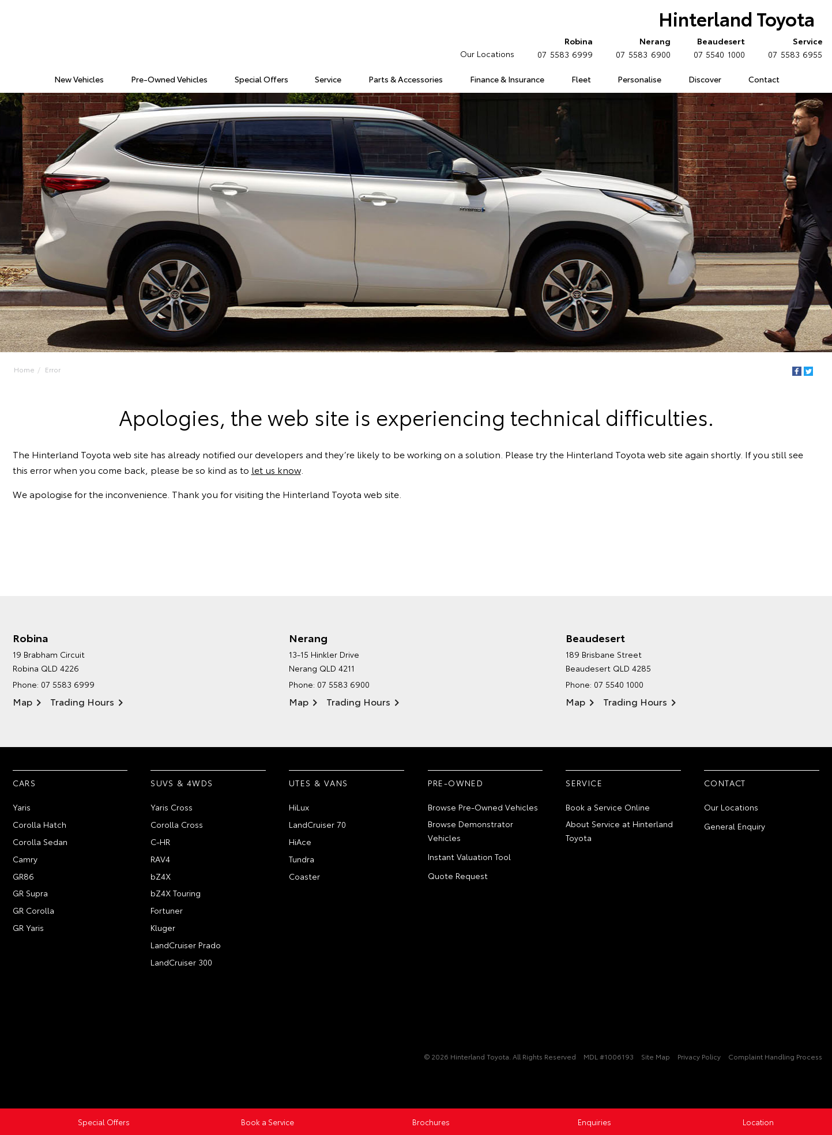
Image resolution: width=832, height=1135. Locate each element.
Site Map (655, 1056)
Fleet (581, 79)
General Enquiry (734, 826)
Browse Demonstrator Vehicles (470, 830)
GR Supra (30, 893)
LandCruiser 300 (181, 962)
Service (328, 79)
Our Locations (487, 53)
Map (22, 701)
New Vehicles (79, 79)
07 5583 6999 (562, 47)
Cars (24, 783)
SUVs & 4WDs (181, 783)
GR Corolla (33, 910)
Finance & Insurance (507, 79)
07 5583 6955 (792, 47)
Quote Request (458, 875)
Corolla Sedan (40, 841)
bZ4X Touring (175, 893)
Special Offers (261, 79)
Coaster (304, 876)
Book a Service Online (608, 807)
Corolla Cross (176, 824)
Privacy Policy (699, 1056)
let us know (276, 469)
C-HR (160, 841)
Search (805, 79)
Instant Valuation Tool (469, 856)
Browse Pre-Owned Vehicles (483, 807)
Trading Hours (82, 701)
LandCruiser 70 (317, 824)
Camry (25, 859)
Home (14, 77)
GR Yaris (28, 927)
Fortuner (166, 910)
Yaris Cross (171, 807)
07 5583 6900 (640, 47)
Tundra (301, 859)
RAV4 (160, 859)
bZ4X (160, 876)
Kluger (162, 927)
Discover (704, 79)
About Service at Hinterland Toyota (619, 830)
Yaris (22, 807)
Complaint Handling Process (775, 1056)
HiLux (299, 807)
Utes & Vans (318, 783)
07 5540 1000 (716, 47)
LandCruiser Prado (185, 945)
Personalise (639, 79)
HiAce (300, 841)
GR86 (23, 876)
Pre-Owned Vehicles (169, 79)
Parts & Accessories (405, 79)
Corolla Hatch (39, 824)
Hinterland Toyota (736, 18)
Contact (764, 79)
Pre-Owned (456, 783)
